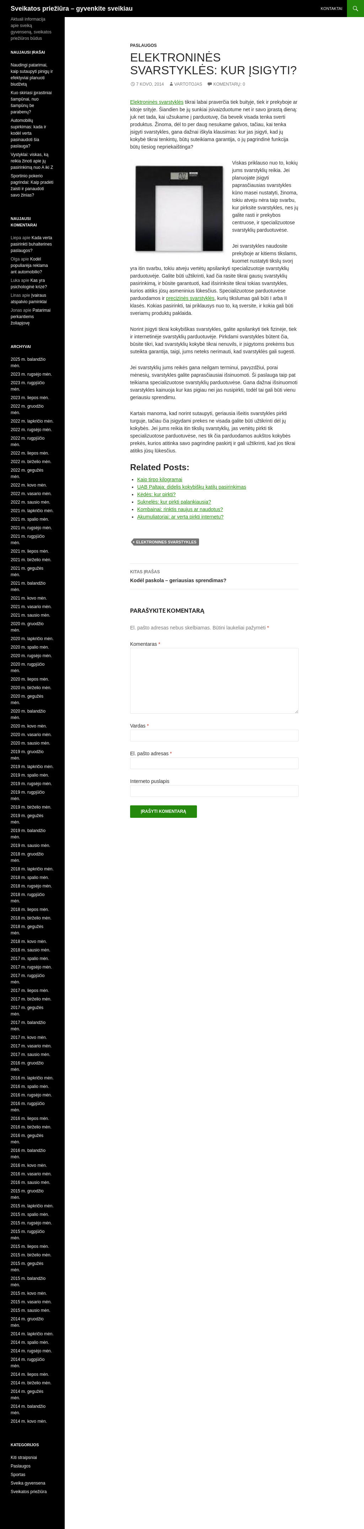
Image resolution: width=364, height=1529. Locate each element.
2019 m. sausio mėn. (30, 845)
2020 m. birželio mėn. (31, 687)
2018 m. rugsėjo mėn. (31, 886)
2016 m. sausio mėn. (30, 1182)
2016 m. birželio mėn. (31, 1127)
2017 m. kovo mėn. (29, 1037)
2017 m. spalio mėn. (30, 958)
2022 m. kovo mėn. (29, 485)
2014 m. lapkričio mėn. (32, 1333)
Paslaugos (143, 45)
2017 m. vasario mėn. (31, 1046)
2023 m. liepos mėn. (30, 397)
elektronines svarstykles (166, 542)
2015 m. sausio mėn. (30, 1310)
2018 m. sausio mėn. (30, 950)
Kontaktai (331, 8)
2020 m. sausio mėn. (30, 743)
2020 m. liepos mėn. (30, 679)
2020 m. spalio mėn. (30, 647)
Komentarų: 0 (229, 84)
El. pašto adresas (151, 753)
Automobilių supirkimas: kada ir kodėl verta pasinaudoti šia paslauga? (28, 133)
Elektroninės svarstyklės (156, 102)
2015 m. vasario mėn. (31, 1301)
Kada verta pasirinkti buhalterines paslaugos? (31, 244)
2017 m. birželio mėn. (31, 999)
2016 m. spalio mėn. (30, 1086)
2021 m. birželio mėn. (31, 559)
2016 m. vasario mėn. (31, 1173)
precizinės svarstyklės (190, 298)
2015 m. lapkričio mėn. (32, 1205)
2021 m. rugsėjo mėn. (31, 527)
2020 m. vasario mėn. (31, 734)
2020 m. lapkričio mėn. (32, 638)
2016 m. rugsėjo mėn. (31, 1095)
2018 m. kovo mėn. (29, 941)
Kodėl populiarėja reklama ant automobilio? (29, 265)
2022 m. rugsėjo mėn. (31, 429)
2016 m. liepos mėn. (30, 1118)
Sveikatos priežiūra (29, 1491)
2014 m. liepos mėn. (30, 1374)
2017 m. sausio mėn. (30, 1054)
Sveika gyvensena (28, 1483)
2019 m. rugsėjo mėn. (31, 783)
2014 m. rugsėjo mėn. (31, 1350)
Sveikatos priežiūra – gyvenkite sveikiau (72, 8)
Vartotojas (188, 84)
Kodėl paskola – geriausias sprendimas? (214, 575)
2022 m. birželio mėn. (31, 461)
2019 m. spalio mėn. (30, 775)
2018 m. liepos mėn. (30, 909)
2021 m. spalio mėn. (30, 519)
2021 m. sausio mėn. (30, 615)
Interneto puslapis (150, 781)
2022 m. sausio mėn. (30, 502)
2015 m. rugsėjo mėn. (31, 1222)
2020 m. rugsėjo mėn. (31, 655)
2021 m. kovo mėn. (29, 598)
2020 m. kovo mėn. (29, 726)
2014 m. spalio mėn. (30, 1342)
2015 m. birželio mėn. (31, 1254)
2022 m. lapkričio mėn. (32, 421)
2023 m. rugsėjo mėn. (31, 374)
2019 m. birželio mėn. (31, 807)
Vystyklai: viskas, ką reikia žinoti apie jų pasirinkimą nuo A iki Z (32, 161)
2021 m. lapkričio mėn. (32, 510)
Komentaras (145, 644)
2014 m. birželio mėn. (31, 1382)
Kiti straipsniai (24, 1457)
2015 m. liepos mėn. (30, 1246)
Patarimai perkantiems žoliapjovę (30, 317)
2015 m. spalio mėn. (30, 1214)
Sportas (18, 1474)
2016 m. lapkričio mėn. (32, 1077)
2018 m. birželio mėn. (31, 918)
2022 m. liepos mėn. (30, 453)
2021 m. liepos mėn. (30, 551)
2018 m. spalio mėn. (30, 877)
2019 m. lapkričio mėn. (32, 766)
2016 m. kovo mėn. (29, 1165)
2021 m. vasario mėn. (31, 606)
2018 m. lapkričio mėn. (32, 869)
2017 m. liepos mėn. (30, 990)
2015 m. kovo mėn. (29, 1293)
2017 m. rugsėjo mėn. (31, 967)
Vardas (139, 726)
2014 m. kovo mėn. (29, 1421)
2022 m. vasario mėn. (31, 493)
